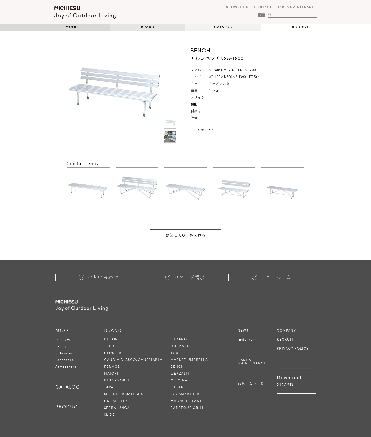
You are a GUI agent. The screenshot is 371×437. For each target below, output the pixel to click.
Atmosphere (66, 366)
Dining (61, 346)
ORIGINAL (180, 380)
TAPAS (110, 387)
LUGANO (179, 339)
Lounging (63, 339)
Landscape (64, 360)
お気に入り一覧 (251, 384)
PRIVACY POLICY (293, 348)
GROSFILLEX (116, 401)
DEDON (111, 339)
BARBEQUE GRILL (187, 408)
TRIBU (110, 346)
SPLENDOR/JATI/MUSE (125, 394)
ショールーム (272, 277)
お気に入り (206, 129)
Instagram (247, 339)
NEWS (243, 330)
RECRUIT (285, 339)
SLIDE (109, 414)
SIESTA (177, 387)
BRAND (148, 27)
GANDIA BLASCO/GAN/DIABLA (133, 360)
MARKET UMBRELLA (189, 360)
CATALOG (223, 27)
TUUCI (177, 353)
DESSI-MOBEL (117, 380)
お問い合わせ (99, 277)
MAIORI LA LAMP (187, 401)
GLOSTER (113, 353)
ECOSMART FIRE (186, 394)
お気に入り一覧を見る (185, 235)
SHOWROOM (236, 7)
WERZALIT (180, 373)
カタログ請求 (185, 277)
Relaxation (65, 353)
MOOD (72, 27)
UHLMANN (180, 346)
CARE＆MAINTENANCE (295, 7)
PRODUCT (299, 27)
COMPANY (286, 330)
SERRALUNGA (117, 408)
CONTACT (262, 7)
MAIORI (111, 373)
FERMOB (112, 366)
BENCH (177, 366)
